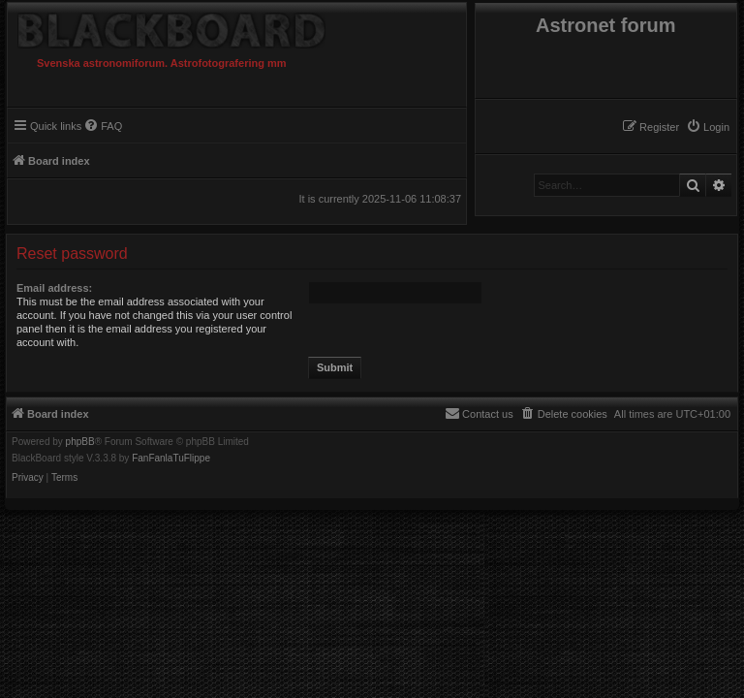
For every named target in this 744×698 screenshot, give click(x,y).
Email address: (54, 288)
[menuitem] (707, 127)
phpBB (80, 442)
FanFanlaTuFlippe (171, 458)
